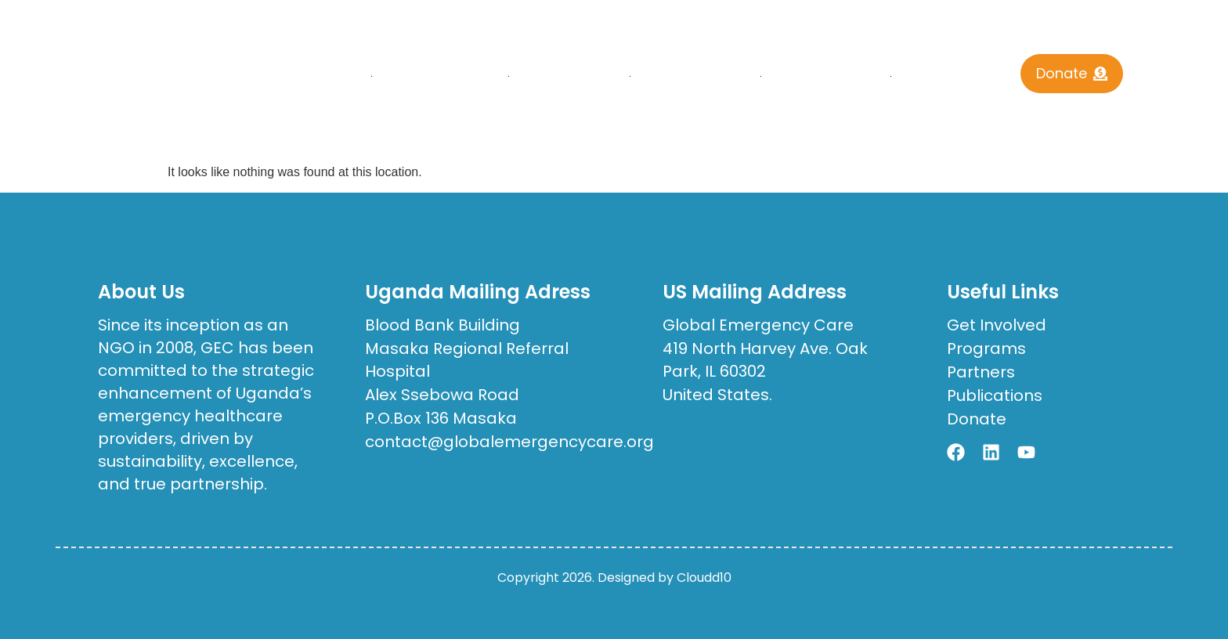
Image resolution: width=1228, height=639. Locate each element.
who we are (440, 76)
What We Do (570, 76)
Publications (695, 76)
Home (338, 76)
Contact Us (952, 76)
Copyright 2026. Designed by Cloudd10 (614, 578)
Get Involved (826, 76)
